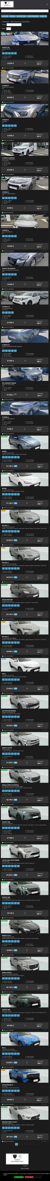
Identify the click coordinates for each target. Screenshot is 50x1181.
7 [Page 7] (33, 1144)
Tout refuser (29, 1177)
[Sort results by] (14, 24)
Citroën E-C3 (43, 16)
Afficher (4, 28)
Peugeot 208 (5, 16)
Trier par (4, 24)
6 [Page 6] (30, 1144)
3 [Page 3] (22, 1144)
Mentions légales (25, 1168)
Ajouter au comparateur (9, 67)
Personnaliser (38, 1177)
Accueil (25, 1165)
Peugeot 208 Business (33, 16)
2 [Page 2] (19, 1144)
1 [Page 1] (16, 1144)
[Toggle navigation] (47, 4)
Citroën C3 (12, 16)
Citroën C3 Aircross (21, 16)
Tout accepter (19, 1177)
